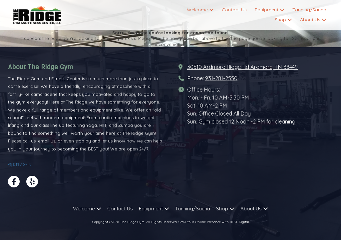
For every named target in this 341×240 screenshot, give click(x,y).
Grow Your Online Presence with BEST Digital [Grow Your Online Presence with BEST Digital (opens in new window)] (213, 222)
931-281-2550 (221, 78)
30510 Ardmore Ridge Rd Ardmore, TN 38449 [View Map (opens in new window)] (242, 67)
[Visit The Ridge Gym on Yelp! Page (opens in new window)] (32, 181)
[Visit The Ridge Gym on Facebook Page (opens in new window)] (14, 181)
